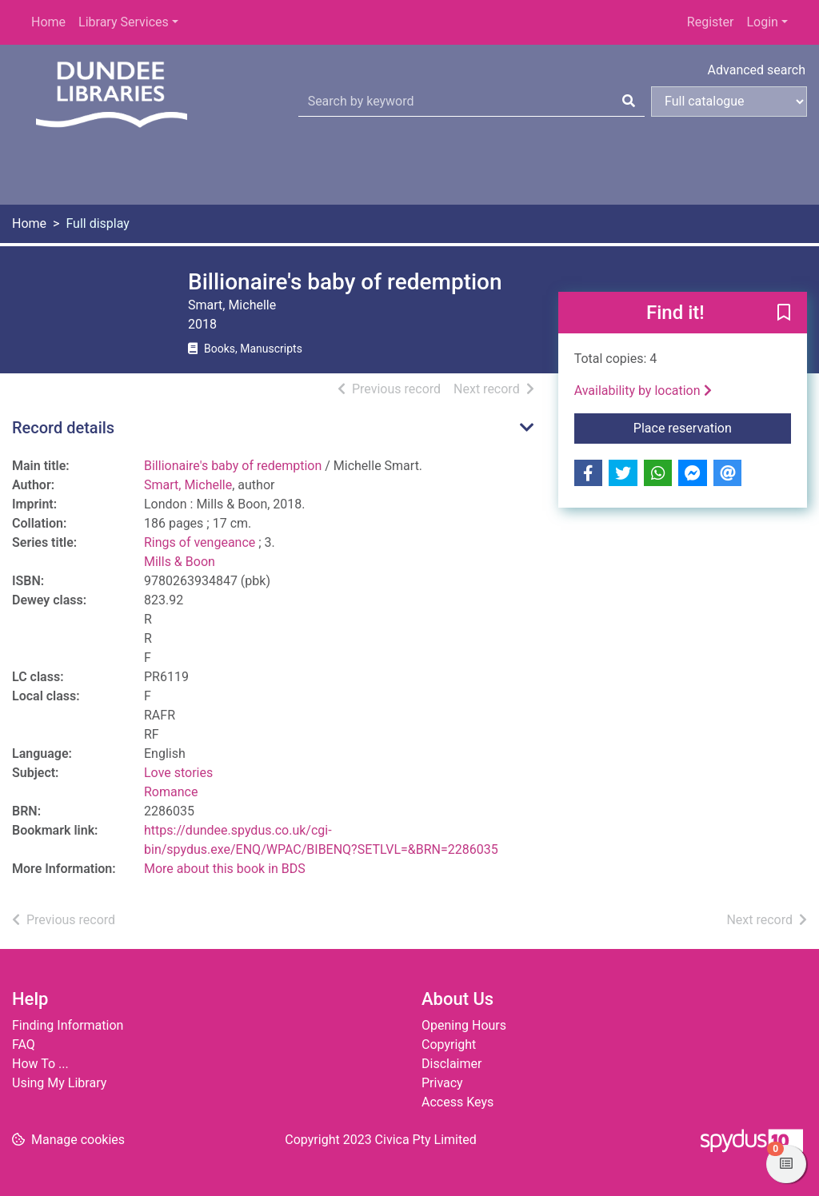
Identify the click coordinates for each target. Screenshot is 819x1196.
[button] (784, 313)
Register (710, 22)
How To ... (40, 1063)
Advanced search (756, 70)
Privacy (442, 1082)
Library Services (123, 22)
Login (761, 22)
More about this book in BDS (225, 868)
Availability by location (643, 390)
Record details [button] (63, 427)
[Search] (629, 101)
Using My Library (59, 1082)
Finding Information (67, 1025)
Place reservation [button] (712, 427)
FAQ (23, 1044)
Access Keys (457, 1102)
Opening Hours (463, 1025)
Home (48, 22)
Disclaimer (451, 1063)
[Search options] (729, 101)
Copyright (448, 1044)
